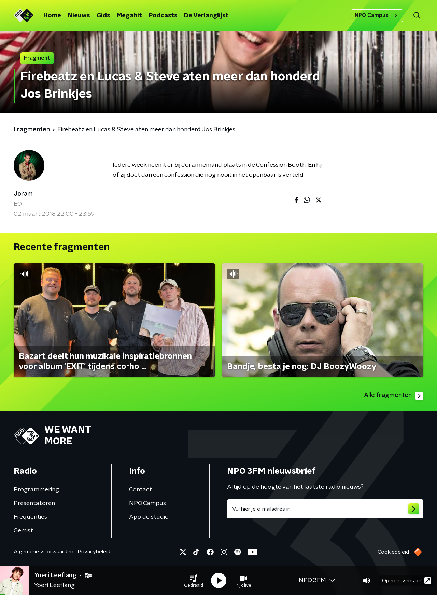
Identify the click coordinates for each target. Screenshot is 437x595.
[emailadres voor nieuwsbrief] (325, 508)
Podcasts (163, 16)
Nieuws (79, 16)
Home (52, 16)
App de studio (149, 517)
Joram (23, 194)
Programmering (36, 490)
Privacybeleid (93, 551)
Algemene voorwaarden (43, 551)
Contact (140, 490)
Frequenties (30, 517)
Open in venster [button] (406, 580)
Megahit (129, 16)
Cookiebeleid (393, 552)
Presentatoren (34, 503)
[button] (194, 581)
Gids (103, 16)
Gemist (23, 531)
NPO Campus (377, 15)
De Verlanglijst (206, 16)
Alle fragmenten (393, 396)
